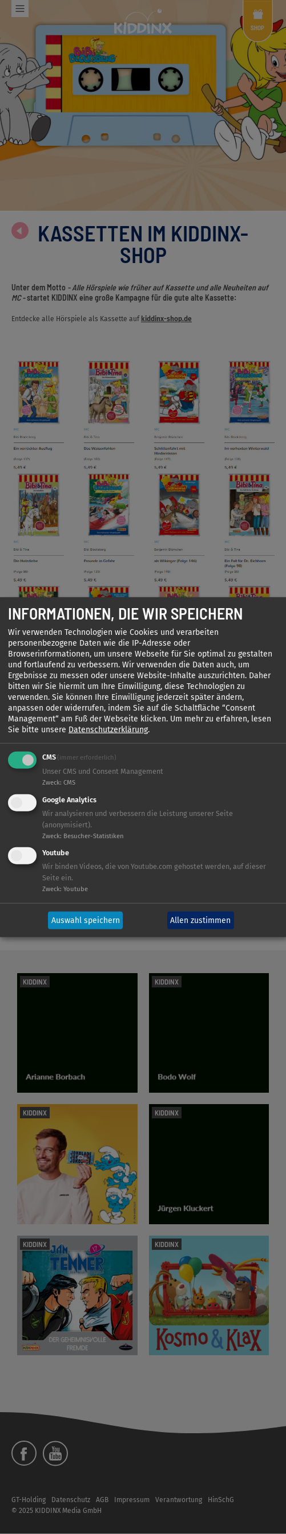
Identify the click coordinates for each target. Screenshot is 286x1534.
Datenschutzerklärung (108, 730)
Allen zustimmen (200, 920)
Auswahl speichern (85, 920)
